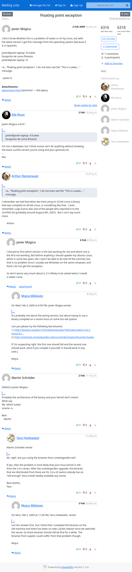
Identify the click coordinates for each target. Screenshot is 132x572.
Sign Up (76, 5)
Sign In (60, 5)
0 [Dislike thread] (85, 96)
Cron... (5, 18)
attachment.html (11, 90)
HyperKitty (67, 567)
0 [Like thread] (78, 96)
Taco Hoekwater (28, 438)
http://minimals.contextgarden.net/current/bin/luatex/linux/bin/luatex (54, 337)
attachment (25, 286)
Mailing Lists (10, 5)
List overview (108, 38)
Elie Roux (18, 115)
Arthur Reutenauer (25, 176)
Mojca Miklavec (32, 296)
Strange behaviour (119, 18)
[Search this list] (105, 5)
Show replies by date (85, 105)
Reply (6, 100)
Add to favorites (112, 63)
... (4, 130)
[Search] (127, 5)
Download (110, 46)
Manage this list (40, 5)
